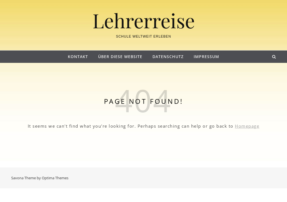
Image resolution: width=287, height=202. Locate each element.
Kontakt (78, 56)
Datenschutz (168, 56)
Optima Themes (55, 177)
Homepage (247, 126)
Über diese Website (120, 56)
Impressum (206, 56)
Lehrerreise (143, 20)
